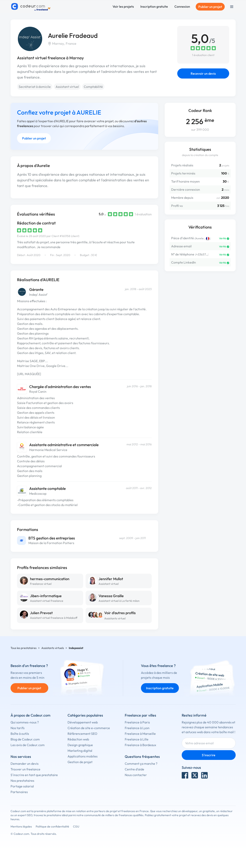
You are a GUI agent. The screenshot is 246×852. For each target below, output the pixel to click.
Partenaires (19, 792)
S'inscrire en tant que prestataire (34, 775)
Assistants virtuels (52, 648)
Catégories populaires (85, 715)
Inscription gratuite (154, 6)
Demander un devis (25, 764)
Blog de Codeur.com (25, 739)
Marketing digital (80, 751)
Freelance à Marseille (140, 734)
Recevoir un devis (203, 73)
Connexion (182, 6)
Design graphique (80, 745)
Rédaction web (78, 739)
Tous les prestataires (24, 648)
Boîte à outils (20, 734)
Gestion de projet (80, 762)
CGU (76, 826)
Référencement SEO (82, 734)
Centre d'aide (134, 769)
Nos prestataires (22, 781)
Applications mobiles (83, 756)
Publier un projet (210, 7)
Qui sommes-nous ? (25, 722)
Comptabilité (93, 87)
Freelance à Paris (137, 722)
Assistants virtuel (115, 618)
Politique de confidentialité (52, 826)
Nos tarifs (18, 728)
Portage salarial (22, 786)
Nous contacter (136, 775)
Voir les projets (123, 6)
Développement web (83, 722)
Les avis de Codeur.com (28, 745)
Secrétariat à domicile (35, 87)
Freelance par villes (140, 715)
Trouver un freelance (25, 769)
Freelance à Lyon (137, 728)
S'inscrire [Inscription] (208, 755)
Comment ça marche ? (141, 764)
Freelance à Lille (136, 739)
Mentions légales (21, 826)
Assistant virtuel (67, 87)
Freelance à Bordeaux (140, 745)
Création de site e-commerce (89, 728)
